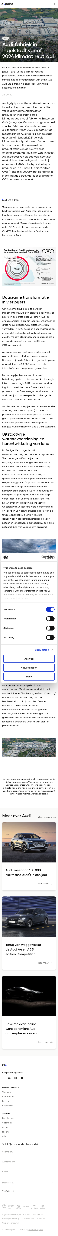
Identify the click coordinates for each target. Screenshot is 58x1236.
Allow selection (29, 667)
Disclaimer (38, 1214)
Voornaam (7, 1151)
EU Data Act (28, 1218)
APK (4, 1136)
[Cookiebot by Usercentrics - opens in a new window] (42, 557)
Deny (29, 676)
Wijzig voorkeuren (10, 1223)
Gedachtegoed (36, 1229)
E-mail (5, 1171)
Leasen (6, 1101)
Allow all (29, 658)
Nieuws (5, 1131)
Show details (42, 649)
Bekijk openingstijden (12, 1072)
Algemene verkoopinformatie (16, 1214)
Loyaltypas (7, 1105)
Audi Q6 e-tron (10, 199)
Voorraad (7, 1092)
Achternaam (8, 1161)
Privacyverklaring (10, 1218)
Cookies (41, 1218)
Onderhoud (8, 1096)
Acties (5, 1127)
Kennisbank (8, 1118)
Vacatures (7, 1122)
